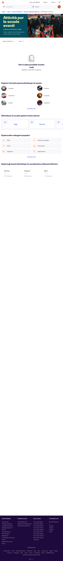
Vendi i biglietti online (22, 521)
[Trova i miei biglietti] (34, 2)
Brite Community (5, 533)
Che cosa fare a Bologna (38, 529)
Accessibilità (37, 552)
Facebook (51, 525)
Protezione (9, 552)
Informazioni (29, 550)
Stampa (51, 550)
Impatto (56, 550)
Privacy (31, 552)
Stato (22, 552)
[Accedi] (45, 2)
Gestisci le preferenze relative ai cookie (31, 554)
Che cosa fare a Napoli (38, 525)
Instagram (51, 529)
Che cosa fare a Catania (38, 535)
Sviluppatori (16, 552)
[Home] (3, 3)
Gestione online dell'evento (24, 525)
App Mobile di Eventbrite (7, 525)
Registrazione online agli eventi (24, 523)
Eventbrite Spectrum (6, 531)
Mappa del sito (5, 535)
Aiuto (39, 550)
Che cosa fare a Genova (38, 537)
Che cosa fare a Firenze (38, 527)
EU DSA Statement (50, 552)
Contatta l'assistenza (53, 521)
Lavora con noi (45, 550)
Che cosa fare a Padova (38, 533)
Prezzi (13, 550)
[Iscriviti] (53, 2)
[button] (8, 41)
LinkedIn (51, 527)
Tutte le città (36, 539)
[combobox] (46, 7)
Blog (35, 550)
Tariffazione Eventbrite (7, 523)
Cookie (42, 552)
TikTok (50, 531)
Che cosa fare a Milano (38, 523)
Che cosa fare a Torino (38, 531)
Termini (26, 552)
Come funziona (5, 521)
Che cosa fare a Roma (38, 521)
